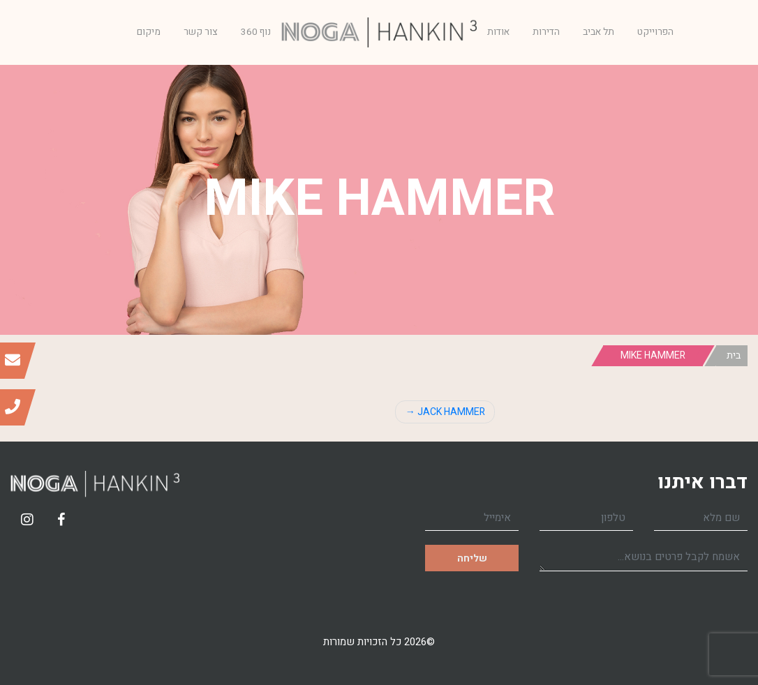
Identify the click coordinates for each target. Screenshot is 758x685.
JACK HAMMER (451, 412)
